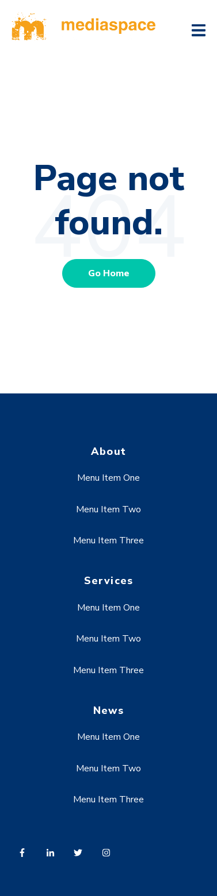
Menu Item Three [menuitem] (108, 540)
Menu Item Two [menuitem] (108, 509)
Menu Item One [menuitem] (108, 478)
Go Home (109, 273)
